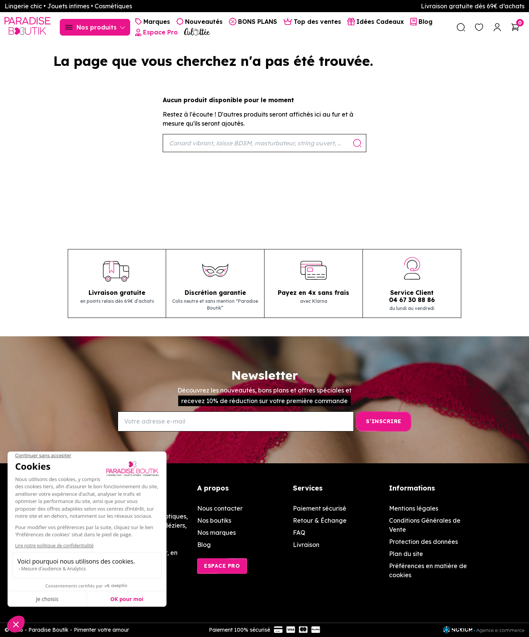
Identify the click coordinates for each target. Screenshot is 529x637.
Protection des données (423, 541)
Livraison (306, 544)
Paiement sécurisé (319, 508)
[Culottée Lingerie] (197, 31)
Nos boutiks (214, 520)
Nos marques (216, 532)
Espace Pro (222, 565)
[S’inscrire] (383, 421)
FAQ (299, 532)
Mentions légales (413, 508)
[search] (461, 27)
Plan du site (406, 554)
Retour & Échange (320, 520)
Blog (204, 544)
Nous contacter (220, 508)
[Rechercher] (264, 143)
